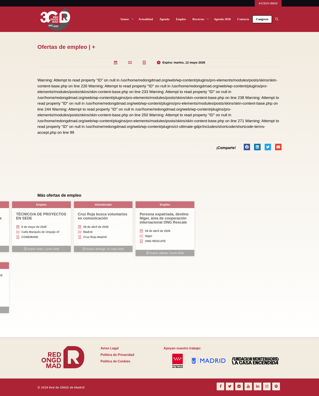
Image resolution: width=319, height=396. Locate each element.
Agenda (164, 19)
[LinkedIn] (257, 387)
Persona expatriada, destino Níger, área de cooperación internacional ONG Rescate (27, 218)
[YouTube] (248, 387)
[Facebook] (220, 387)
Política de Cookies (115, 361)
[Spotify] (276, 387)
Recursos (201, 19)
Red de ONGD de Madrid (66, 387)
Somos (127, 19)
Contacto (243, 19)
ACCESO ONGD (268, 3)
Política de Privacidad (117, 355)
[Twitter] (230, 387)
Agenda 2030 (222, 19)
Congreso (262, 19)
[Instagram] (267, 387)
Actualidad (146, 19)
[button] (277, 19)
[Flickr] (239, 387)
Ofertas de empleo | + (66, 47)
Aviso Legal (110, 348)
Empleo (181, 19)
